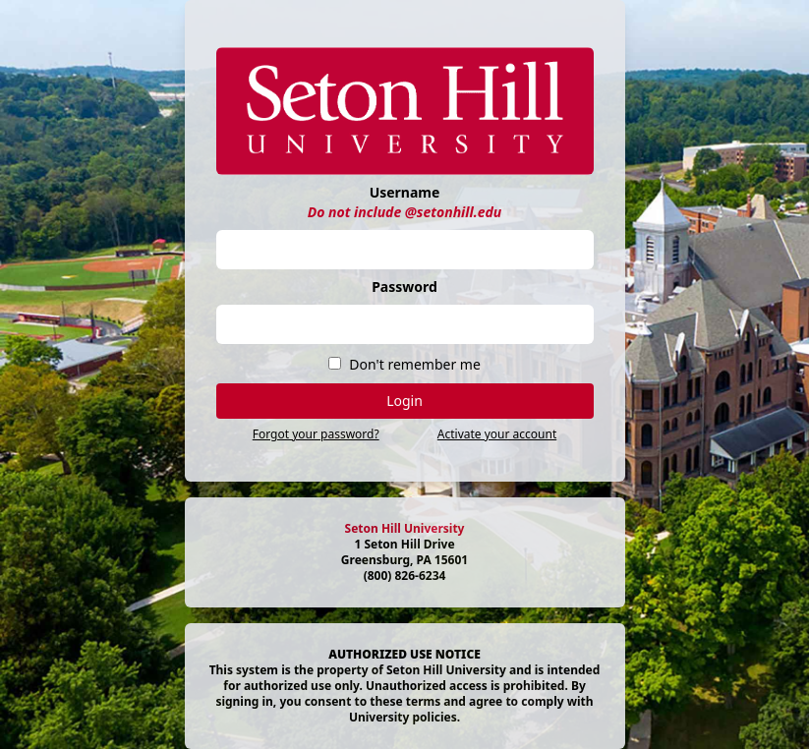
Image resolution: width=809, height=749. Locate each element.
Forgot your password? (316, 434)
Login (404, 400)
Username (405, 192)
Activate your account (496, 434)
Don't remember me (414, 364)
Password (404, 286)
